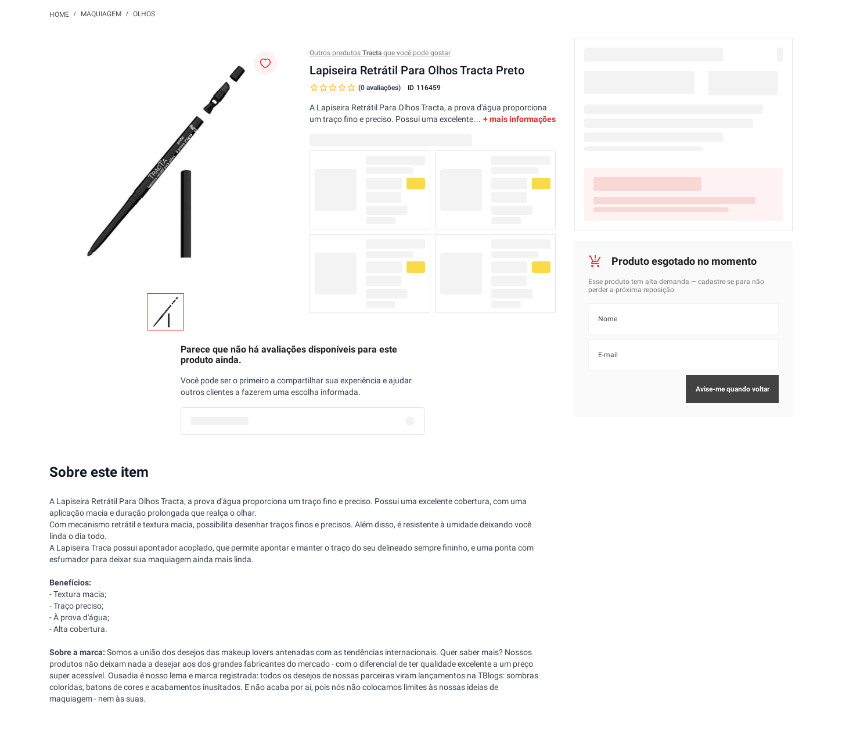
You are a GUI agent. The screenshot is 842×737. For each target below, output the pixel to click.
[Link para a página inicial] (59, 14)
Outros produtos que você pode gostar (380, 53)
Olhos (144, 14)
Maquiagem (101, 14)
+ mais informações (519, 119)
